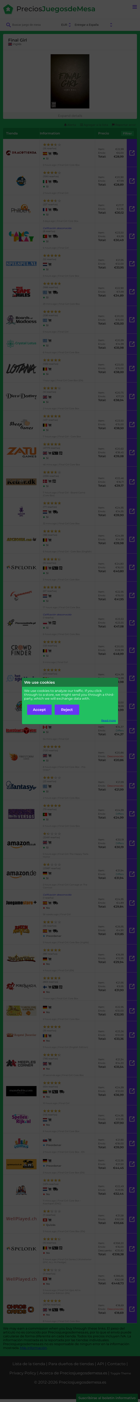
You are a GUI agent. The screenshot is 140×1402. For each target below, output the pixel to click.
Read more (108, 720)
